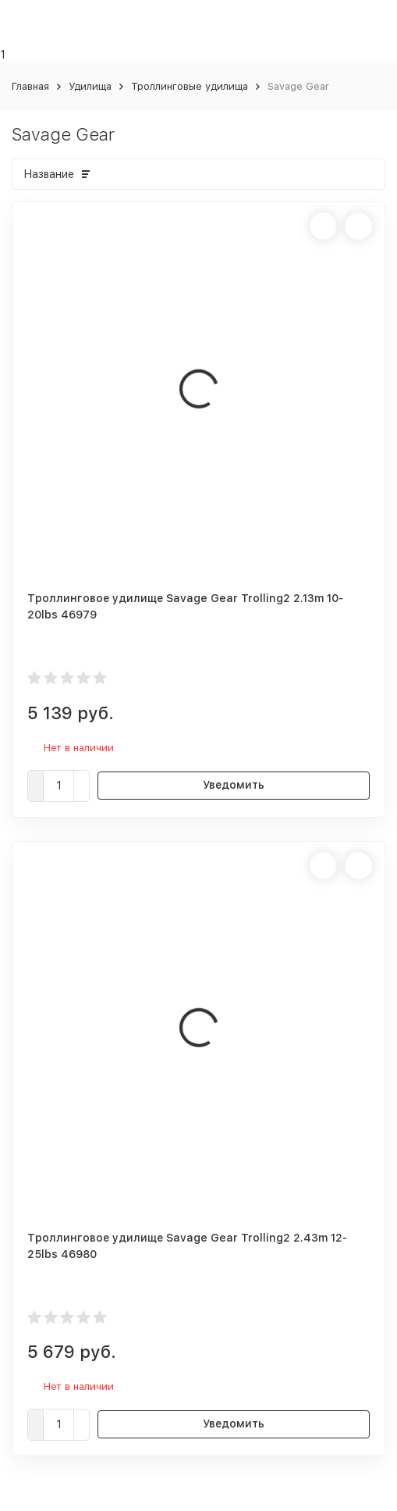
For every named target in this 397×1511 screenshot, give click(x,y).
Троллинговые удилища (189, 86)
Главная (30, 86)
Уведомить (233, 785)
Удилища (90, 86)
